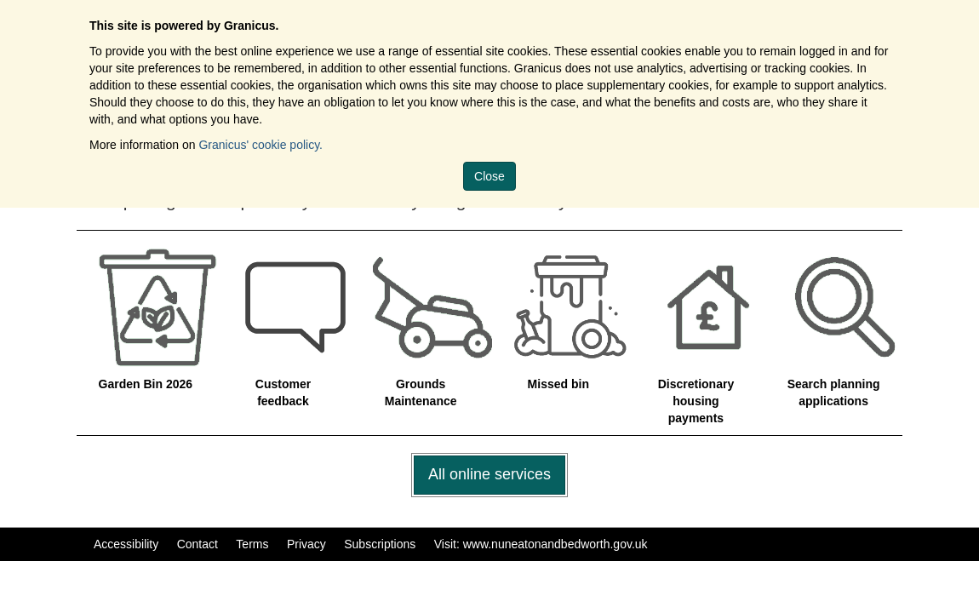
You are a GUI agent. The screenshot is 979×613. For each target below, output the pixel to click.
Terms (252, 544)
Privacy (306, 544)
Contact (197, 544)
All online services (489, 474)
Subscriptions (379, 544)
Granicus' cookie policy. (260, 145)
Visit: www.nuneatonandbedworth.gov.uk (541, 544)
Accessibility (126, 544)
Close (489, 176)
